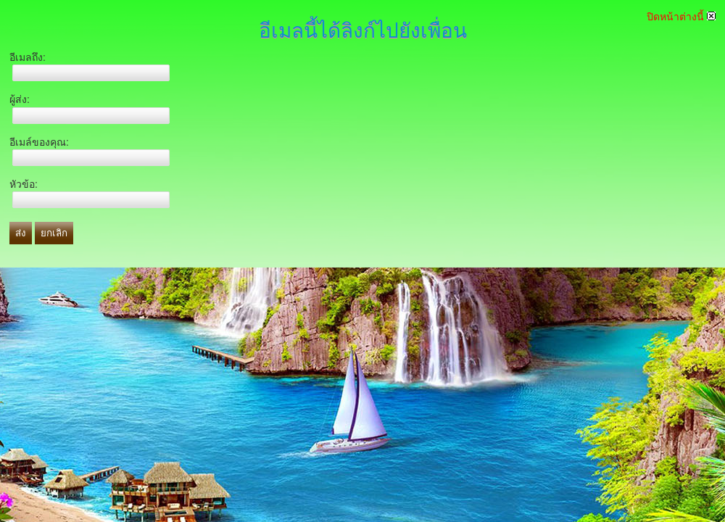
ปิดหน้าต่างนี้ (681, 16)
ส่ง (20, 233)
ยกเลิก (54, 233)
